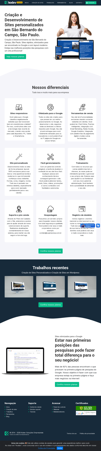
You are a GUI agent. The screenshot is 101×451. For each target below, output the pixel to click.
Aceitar (60, 448)
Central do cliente (35, 407)
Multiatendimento (59, 412)
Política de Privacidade (46, 448)
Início (27, 2)
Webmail (56, 409)
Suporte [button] (79, 2)
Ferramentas (61, 2)
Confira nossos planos (50, 251)
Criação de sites (37, 2)
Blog (71, 2)
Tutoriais (32, 412)
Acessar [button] (91, 2)
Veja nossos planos (15, 56)
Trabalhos (50, 2)
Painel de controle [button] (59, 407)
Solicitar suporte (34, 409)
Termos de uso (72, 433)
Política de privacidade (87, 433)
